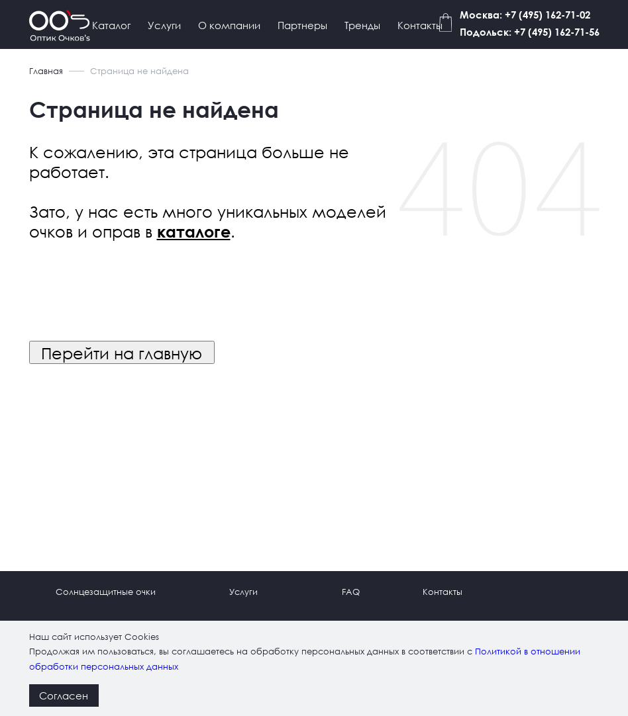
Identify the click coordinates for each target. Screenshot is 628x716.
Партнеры (302, 25)
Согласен (63, 695)
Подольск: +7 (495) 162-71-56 (530, 32)
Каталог (111, 25)
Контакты (420, 25)
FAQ (351, 592)
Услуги (164, 25)
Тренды (362, 25)
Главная (46, 71)
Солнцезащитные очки (106, 592)
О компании (229, 25)
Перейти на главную (121, 353)
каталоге (194, 231)
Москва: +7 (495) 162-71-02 (525, 15)
